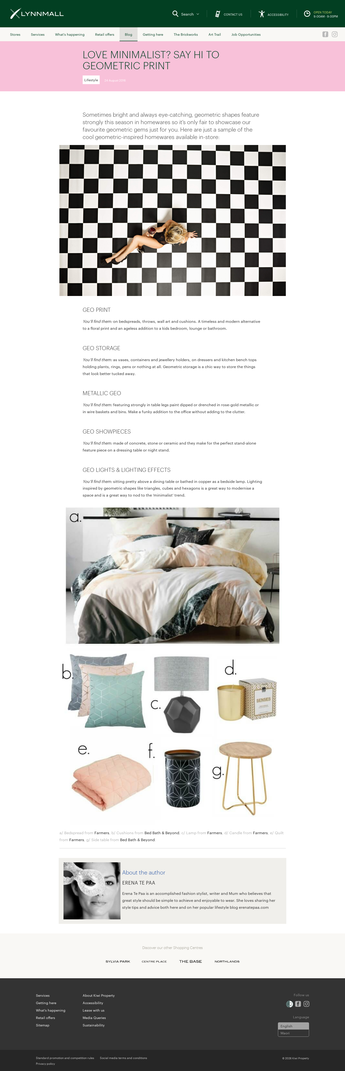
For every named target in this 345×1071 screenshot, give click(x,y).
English (287, 1026)
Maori (285, 1032)
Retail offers (104, 34)
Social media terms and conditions (123, 1057)
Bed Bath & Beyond (161, 832)
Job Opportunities (246, 34)
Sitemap (42, 1025)
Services (38, 34)
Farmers (101, 832)
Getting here (153, 34)
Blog (128, 34)
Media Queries (94, 1017)
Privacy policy (45, 1063)
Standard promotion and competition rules (65, 1057)
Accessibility (93, 1002)
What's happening (70, 34)
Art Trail (214, 34)
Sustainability (94, 1025)
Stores (15, 34)
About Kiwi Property (99, 995)
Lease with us (93, 1010)
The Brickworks (186, 34)
